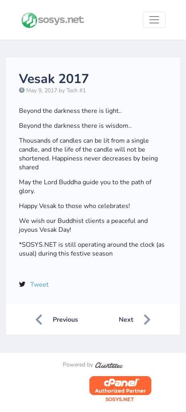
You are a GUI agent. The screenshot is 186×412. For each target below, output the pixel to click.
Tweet (39, 284)
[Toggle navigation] (154, 20)
